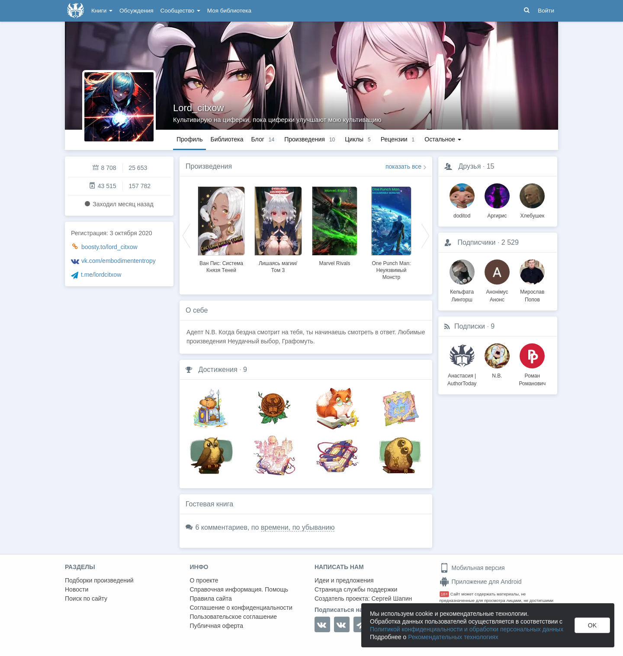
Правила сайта (211, 598)
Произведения (209, 166)
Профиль (189, 139)
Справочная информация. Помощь (239, 589)
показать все (403, 166)
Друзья (469, 166)
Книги (101, 10)
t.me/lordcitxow (101, 274)
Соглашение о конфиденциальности (241, 607)
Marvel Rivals (334, 263)
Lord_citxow (198, 107)
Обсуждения (136, 10)
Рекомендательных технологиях (453, 637)
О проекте (204, 580)
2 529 (510, 242)
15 (491, 166)
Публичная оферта (217, 625)
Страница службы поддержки (356, 589)
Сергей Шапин (391, 598)
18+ (444, 594)
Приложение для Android (481, 581)
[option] (221, 228)
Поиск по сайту (86, 598)
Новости (76, 589)
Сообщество (180, 10)
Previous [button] (186, 235)
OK (592, 625)
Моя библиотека (229, 10)
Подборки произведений (99, 580)
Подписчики (476, 242)
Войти (546, 10)
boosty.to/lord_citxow (109, 246)
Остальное (442, 139)
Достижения (217, 369)
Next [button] (425, 235)
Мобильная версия (472, 568)
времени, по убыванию (298, 527)
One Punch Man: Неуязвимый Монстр (391, 270)
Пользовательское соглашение (233, 616)
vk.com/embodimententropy (118, 260)
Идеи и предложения (344, 580)
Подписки (469, 326)
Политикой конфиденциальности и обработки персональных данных (466, 629)
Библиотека (226, 139)
